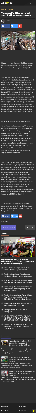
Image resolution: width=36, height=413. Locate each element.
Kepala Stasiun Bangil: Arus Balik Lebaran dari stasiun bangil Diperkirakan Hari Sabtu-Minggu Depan (17, 261)
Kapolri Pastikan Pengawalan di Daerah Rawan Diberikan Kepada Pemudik (17, 269)
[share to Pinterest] (20, 26)
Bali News (4, 407)
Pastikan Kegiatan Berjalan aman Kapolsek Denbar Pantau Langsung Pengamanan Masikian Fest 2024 (18, 289)
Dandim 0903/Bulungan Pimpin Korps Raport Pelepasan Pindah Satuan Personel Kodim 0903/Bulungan (19, 326)
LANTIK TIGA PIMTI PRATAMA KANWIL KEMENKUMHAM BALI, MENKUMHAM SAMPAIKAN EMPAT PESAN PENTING (17, 318)
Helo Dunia (22, 411)
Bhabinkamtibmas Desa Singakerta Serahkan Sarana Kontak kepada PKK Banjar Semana (19, 281)
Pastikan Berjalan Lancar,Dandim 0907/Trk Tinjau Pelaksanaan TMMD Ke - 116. (18, 304)
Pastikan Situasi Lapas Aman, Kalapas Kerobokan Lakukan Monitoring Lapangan (18, 275)
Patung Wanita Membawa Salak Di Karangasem (15, 311)
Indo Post (4, 411)
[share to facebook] (5, 26)
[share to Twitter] (14, 26)
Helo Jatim (22, 407)
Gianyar (7, 221)
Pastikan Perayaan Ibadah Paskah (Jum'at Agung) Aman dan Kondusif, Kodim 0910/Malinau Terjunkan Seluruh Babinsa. (18, 297)
